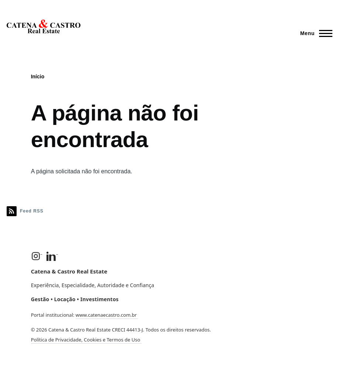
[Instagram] (36, 256)
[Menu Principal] (314, 33)
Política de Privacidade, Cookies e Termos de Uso (86, 339)
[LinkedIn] (52, 256)
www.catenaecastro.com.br (107, 315)
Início (38, 76)
